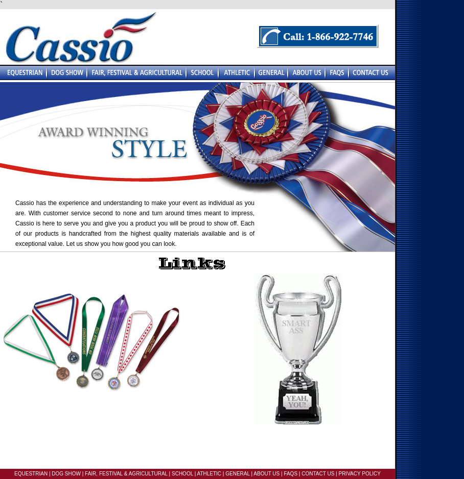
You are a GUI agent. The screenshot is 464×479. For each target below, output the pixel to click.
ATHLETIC (209, 473)
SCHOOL (182, 473)
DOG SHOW (66, 473)
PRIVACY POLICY (359, 473)
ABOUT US (266, 473)
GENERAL (236, 473)
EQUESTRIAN (31, 473)
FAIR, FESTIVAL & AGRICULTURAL (126, 473)
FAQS (290, 473)
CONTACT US (317, 473)
